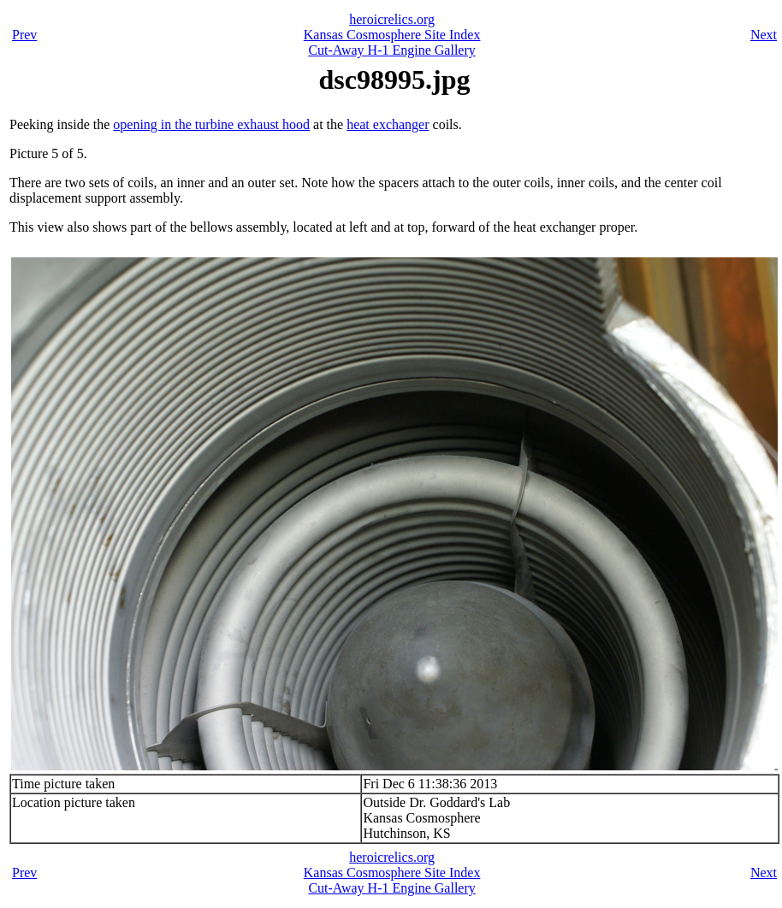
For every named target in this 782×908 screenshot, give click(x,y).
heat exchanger (388, 124)
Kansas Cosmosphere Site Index (392, 34)
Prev (24, 34)
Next (763, 34)
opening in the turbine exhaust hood (211, 124)
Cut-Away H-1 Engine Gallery (391, 50)
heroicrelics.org (392, 19)
